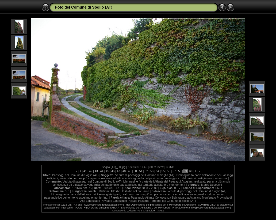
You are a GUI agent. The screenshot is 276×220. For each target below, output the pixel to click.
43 (96, 171)
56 (168, 171)
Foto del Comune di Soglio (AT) (83, 7)
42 (90, 171)
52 (146, 171)
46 (112, 171)
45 (107, 171)
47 (118, 171)
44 (101, 171)
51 (140, 171)
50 (135, 171)
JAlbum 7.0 (133, 210)
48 (124, 171)
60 (191, 171)
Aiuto (161, 210)
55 (163, 171)
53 (152, 171)
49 (129, 171)
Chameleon (149, 210)
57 (174, 171)
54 (157, 171)
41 (85, 171)
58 (179, 171)
